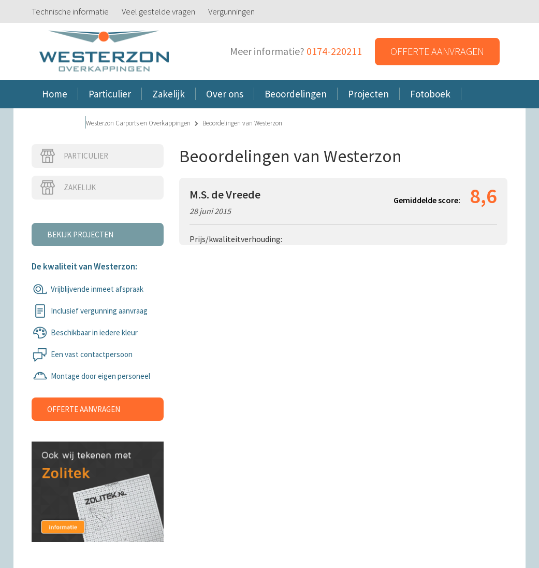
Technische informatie (70, 11)
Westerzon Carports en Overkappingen (138, 123)
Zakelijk (67, 187)
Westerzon (104, 52)
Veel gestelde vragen (158, 11)
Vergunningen (231, 11)
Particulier (73, 156)
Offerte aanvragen (437, 51)
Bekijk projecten (80, 234)
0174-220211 (334, 51)
